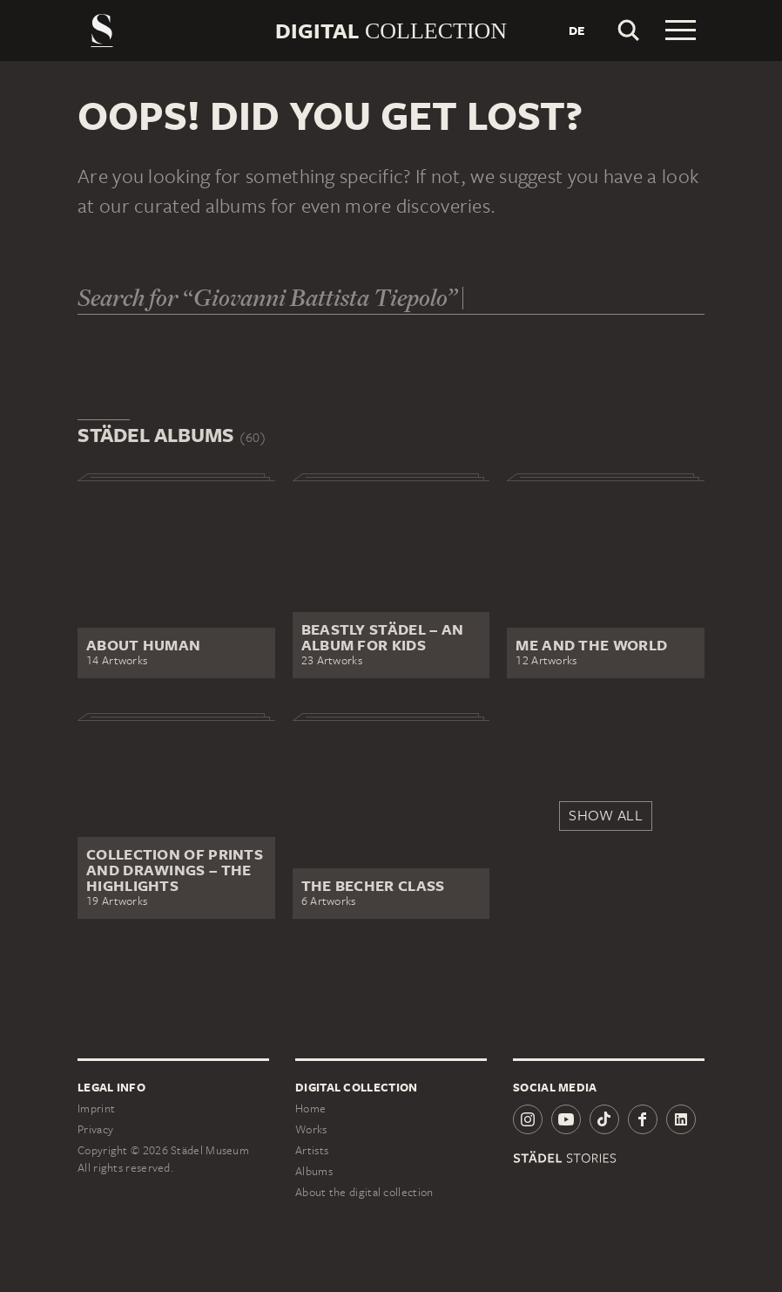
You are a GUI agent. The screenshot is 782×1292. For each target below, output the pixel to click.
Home (310, 1108)
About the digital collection (364, 1192)
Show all (605, 815)
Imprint (96, 1108)
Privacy (95, 1129)
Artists (311, 1150)
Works (311, 1129)
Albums (314, 1171)
